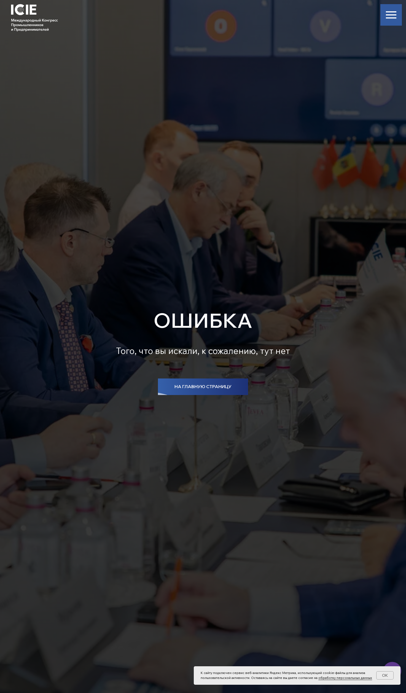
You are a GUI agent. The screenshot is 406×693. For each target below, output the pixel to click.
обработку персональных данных (345, 678)
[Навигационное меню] (391, 14)
